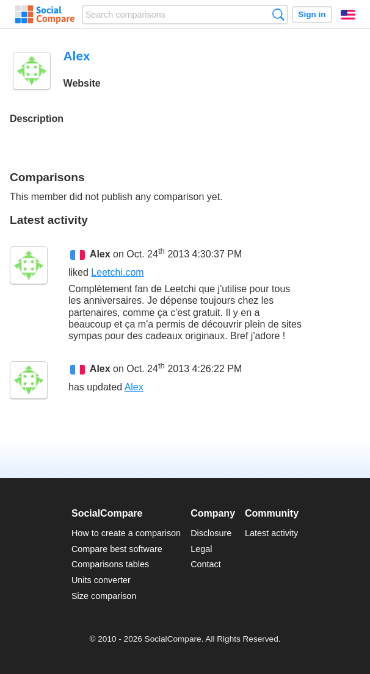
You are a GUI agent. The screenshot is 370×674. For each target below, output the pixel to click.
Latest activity (271, 533)
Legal (201, 549)
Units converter (101, 580)
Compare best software (116, 549)
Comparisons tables (110, 564)
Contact (205, 564)
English (348, 15)
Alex (100, 254)
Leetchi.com (117, 272)
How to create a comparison (126, 533)
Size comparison (103, 596)
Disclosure (210, 533)
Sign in (311, 14)
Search (278, 14)
